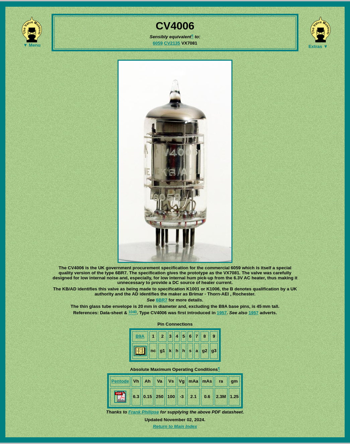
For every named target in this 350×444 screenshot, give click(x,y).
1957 (222, 312)
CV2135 (172, 43)
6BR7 (161, 299)
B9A (140, 336)
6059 (158, 43)
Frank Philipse (143, 411)
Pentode (120, 381)
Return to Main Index (175, 426)
